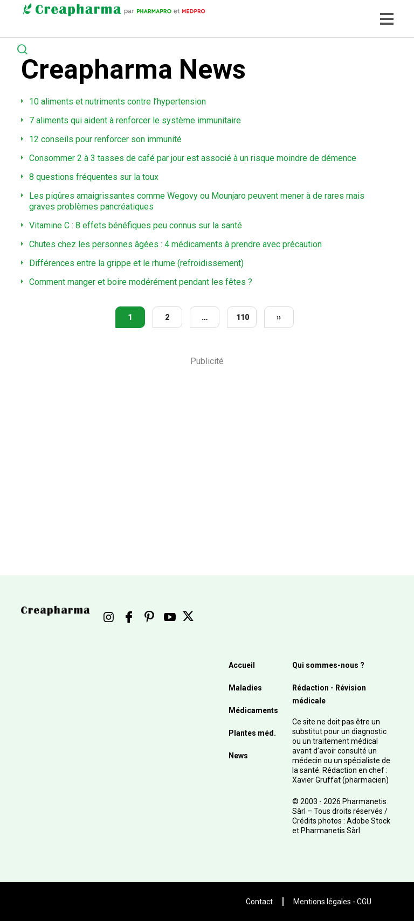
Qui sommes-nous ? (328, 665)
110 (242, 317)
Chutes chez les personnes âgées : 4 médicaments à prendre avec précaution (175, 244)
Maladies (245, 687)
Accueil (242, 665)
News (238, 755)
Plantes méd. (252, 733)
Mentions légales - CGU (332, 901)
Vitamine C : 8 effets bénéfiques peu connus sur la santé (135, 225)
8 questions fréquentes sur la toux (93, 177)
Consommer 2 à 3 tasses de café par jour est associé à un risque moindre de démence (192, 158)
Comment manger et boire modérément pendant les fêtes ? (140, 282)
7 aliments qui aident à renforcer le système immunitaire (135, 120)
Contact (259, 901)
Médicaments (253, 710)
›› (279, 317)
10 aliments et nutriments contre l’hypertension (117, 101)
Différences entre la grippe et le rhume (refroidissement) (136, 263)
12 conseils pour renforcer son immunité (105, 139)
